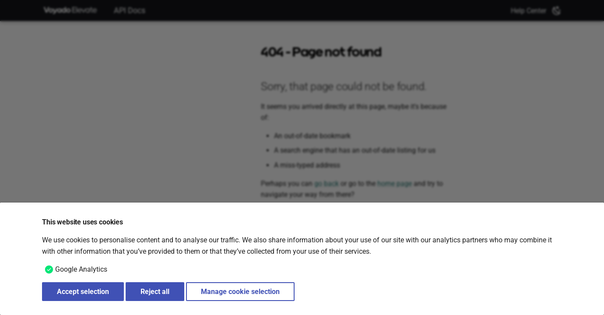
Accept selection (83, 291)
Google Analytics (81, 269)
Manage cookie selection (240, 291)
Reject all (154, 291)
